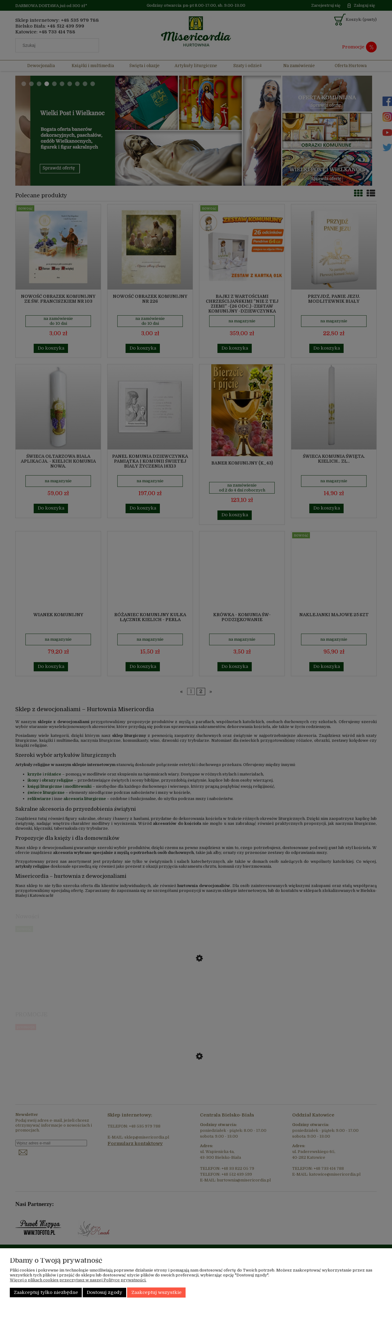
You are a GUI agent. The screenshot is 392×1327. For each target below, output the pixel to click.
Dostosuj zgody (104, 1292)
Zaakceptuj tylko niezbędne (46, 1292)
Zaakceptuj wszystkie (156, 1292)
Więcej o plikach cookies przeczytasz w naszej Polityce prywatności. (78, 1280)
